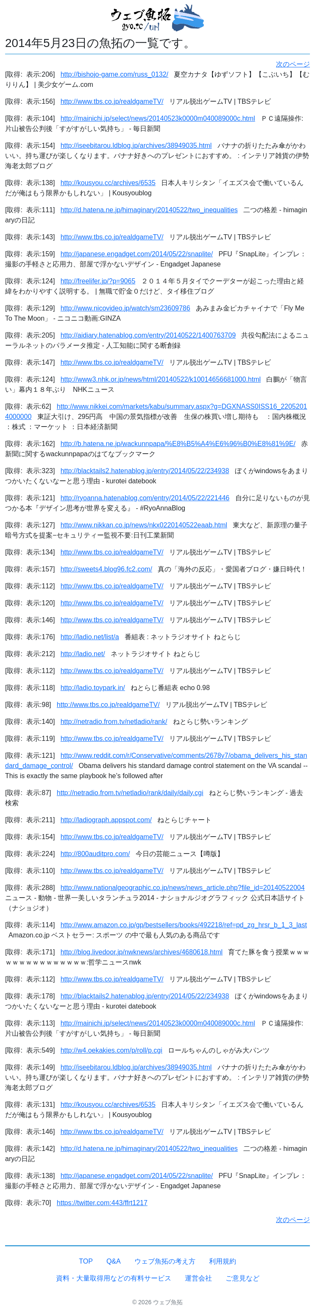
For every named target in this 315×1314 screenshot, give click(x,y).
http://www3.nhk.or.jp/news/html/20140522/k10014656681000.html (161, 379)
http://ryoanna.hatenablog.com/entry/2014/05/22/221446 (145, 498)
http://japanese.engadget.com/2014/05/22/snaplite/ (137, 254)
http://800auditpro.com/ (95, 853)
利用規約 (222, 1261)
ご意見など (242, 1278)
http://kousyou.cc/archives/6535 (108, 182)
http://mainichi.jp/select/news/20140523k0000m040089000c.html (158, 118)
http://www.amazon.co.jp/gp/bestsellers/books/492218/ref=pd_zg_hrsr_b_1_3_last (184, 925)
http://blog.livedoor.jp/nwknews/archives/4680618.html (142, 952)
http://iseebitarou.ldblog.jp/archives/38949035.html (136, 145)
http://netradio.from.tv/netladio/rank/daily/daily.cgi (130, 792)
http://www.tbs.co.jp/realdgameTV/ (112, 101)
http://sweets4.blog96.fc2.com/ (106, 569)
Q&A (113, 1261)
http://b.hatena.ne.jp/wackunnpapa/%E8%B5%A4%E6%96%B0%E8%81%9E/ (178, 443)
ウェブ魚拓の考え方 (164, 1261)
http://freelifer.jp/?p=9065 (98, 281)
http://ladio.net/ (83, 653)
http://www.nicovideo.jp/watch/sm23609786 (125, 308)
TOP (86, 1261)
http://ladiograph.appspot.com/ (106, 819)
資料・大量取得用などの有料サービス (113, 1278)
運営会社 (198, 1278)
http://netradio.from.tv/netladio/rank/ (114, 721)
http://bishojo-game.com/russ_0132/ (114, 74)
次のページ (293, 64)
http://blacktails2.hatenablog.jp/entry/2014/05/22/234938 (145, 470)
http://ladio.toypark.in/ (93, 687)
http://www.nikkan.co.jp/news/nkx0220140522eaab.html (144, 525)
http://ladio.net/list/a (90, 636)
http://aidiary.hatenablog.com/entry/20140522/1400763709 (148, 335)
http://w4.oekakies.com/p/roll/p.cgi (111, 1050)
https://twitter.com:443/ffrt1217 (102, 1202)
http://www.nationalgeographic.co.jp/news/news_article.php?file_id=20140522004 (183, 887)
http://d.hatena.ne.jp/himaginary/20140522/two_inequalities (149, 209)
